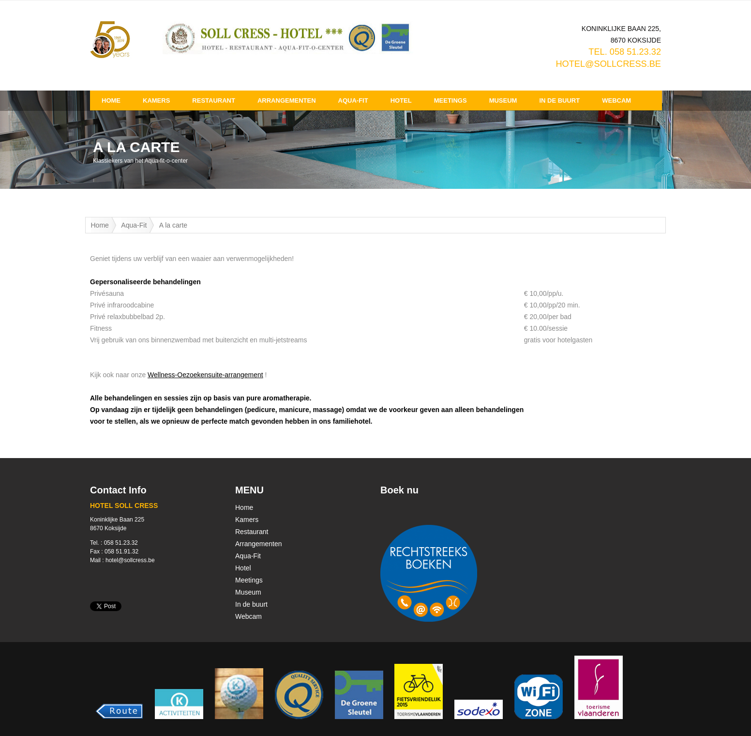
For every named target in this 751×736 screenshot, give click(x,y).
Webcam (616, 100)
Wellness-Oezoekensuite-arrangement (205, 375)
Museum (503, 100)
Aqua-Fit (353, 100)
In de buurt (559, 100)
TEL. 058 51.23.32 (624, 52)
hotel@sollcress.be (608, 64)
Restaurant (213, 100)
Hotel (401, 100)
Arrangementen (286, 100)
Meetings (450, 100)
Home (111, 100)
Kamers (156, 100)
